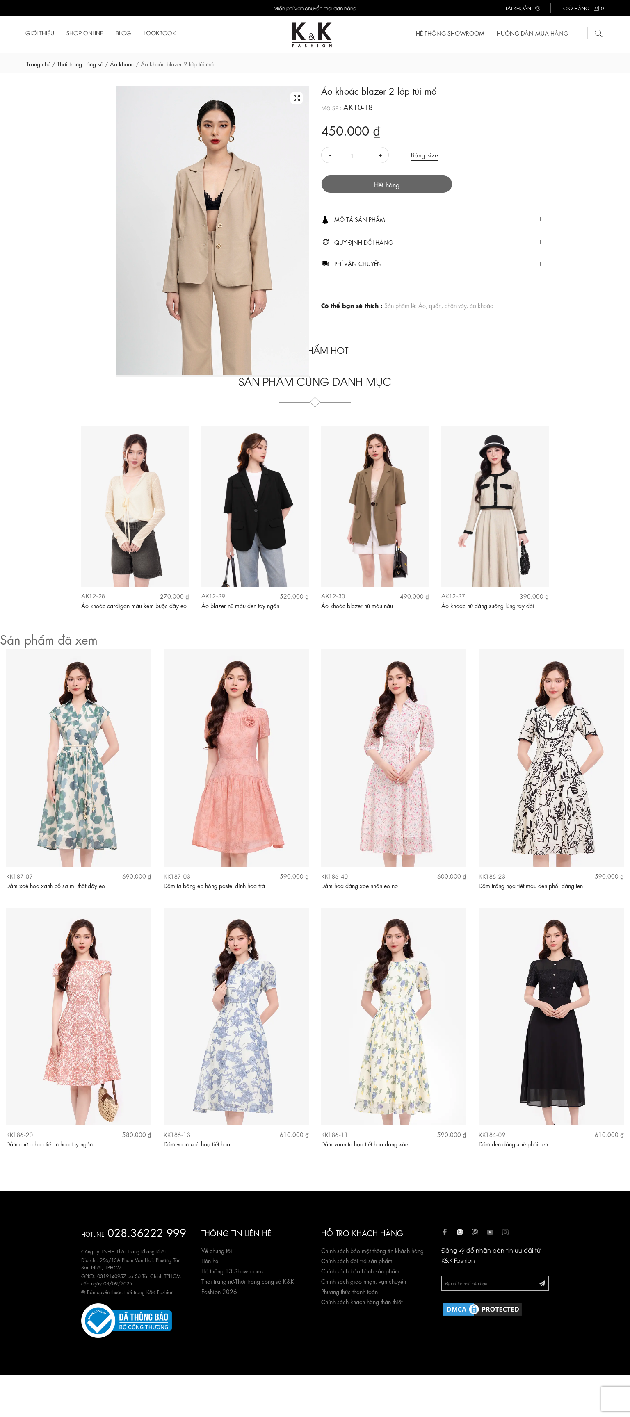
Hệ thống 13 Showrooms (232, 1270)
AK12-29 (213, 595)
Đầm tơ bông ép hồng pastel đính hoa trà (214, 885)
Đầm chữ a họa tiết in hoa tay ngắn (49, 1143)
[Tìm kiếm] (599, 32)
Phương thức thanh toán (349, 1291)
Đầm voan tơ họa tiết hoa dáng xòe (364, 1143)
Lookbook (160, 32)
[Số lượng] (355, 155)
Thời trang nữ (217, 1281)
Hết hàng (386, 184)
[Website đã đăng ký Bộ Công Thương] (126, 1319)
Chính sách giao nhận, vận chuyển (363, 1281)
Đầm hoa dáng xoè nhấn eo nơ (359, 885)
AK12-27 (453, 595)
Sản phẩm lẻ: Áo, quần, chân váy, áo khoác (438, 305)
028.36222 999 (146, 1232)
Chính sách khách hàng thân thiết (361, 1301)
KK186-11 (334, 1134)
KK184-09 (492, 1134)
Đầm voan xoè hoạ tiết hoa (197, 1143)
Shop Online (84, 32)
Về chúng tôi (216, 1250)
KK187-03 (177, 876)
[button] (435, 220)
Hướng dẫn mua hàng (532, 32)
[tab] (435, 220)
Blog (123, 32)
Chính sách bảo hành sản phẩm (360, 1270)
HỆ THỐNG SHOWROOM (450, 32)
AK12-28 (93, 595)
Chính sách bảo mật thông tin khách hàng (372, 1250)
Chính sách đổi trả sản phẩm (357, 1260)
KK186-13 (177, 1134)
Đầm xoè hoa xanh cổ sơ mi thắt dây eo (55, 885)
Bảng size (424, 154)
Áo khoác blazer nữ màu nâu (357, 605)
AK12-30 (333, 595)
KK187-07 (19, 876)
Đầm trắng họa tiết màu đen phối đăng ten (531, 885)
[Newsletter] (495, 1283)
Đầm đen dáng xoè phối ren (513, 1143)
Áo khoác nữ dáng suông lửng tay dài (487, 605)
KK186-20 (19, 1134)
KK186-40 (334, 876)
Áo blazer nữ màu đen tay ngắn (240, 605)
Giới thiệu (39, 32)
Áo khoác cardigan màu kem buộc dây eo (134, 605)
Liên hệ (209, 1260)
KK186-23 (492, 876)
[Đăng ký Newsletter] (542, 1283)
